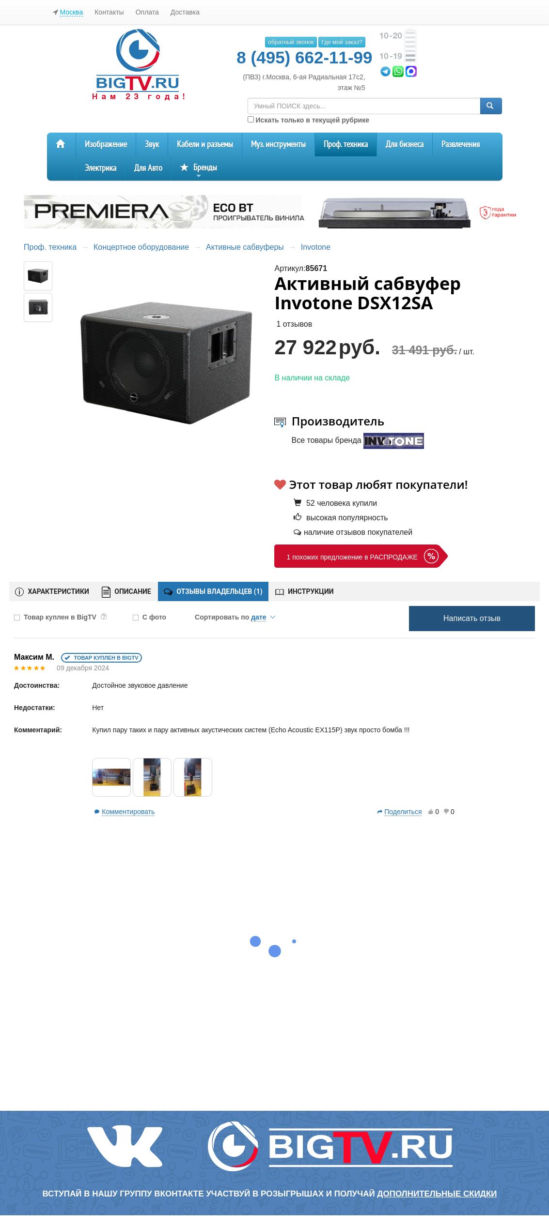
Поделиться (403, 812)
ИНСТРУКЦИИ (304, 591)
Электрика (100, 168)
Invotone (315, 247)
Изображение (106, 144)
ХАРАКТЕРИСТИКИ (52, 592)
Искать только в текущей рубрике (308, 120)
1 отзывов (294, 324)
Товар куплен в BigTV (65, 617)
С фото (154, 617)
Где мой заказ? (341, 42)
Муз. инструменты (278, 144)
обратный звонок (291, 42)
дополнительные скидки (437, 1193)
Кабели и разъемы (205, 144)
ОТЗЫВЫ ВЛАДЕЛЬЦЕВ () (213, 591)
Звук (152, 144)
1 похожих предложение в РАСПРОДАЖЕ (351, 557)
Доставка (185, 12)
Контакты (109, 12)
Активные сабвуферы (245, 247)
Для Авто (148, 168)
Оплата (147, 12)
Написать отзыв (472, 618)
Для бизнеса (405, 144)
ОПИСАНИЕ (126, 592)
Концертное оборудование (141, 247)
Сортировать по (235, 617)
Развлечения (460, 144)
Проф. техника (346, 144)
